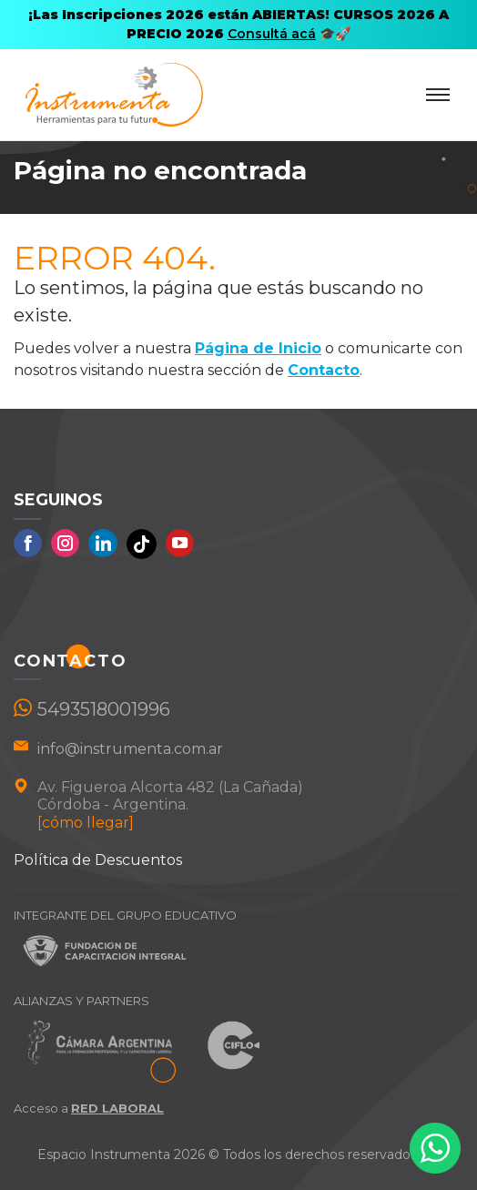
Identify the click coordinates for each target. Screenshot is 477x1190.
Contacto (324, 370)
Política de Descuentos (98, 860)
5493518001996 (103, 709)
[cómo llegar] (85, 822)
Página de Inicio (258, 348)
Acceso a (89, 1108)
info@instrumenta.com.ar (130, 749)
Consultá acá (272, 33)
